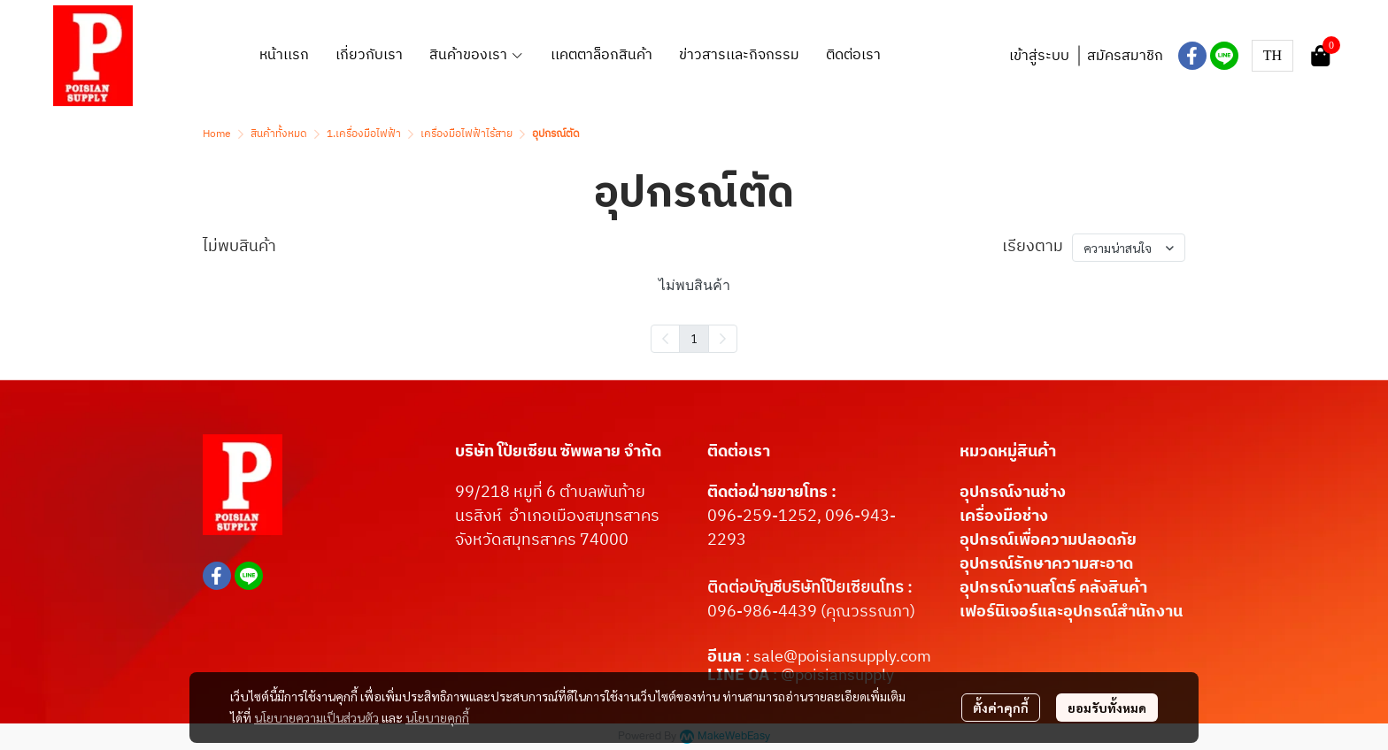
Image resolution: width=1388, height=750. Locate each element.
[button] (1272, 56)
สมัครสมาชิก (1125, 56)
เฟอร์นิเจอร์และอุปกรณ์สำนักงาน (1071, 612)
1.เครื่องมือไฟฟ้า (364, 134)
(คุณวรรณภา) (866, 612)
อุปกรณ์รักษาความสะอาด (1046, 564)
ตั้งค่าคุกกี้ (1001, 708)
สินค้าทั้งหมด (279, 134)
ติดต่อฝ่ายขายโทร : (772, 492)
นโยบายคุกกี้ (437, 717)
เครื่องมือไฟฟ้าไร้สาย (466, 134)
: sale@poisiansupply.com (838, 657)
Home (217, 134)
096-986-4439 (762, 612)
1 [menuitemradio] (694, 338)
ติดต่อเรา (738, 452)
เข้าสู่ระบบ (1039, 56)
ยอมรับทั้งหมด (1107, 708)
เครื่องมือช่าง (1004, 516)
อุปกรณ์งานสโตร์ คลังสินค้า (1053, 588)
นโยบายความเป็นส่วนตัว (316, 717)
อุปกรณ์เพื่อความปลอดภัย (1048, 540)
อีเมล (726, 657)
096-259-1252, (766, 516)
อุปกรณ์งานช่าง (1013, 492)
